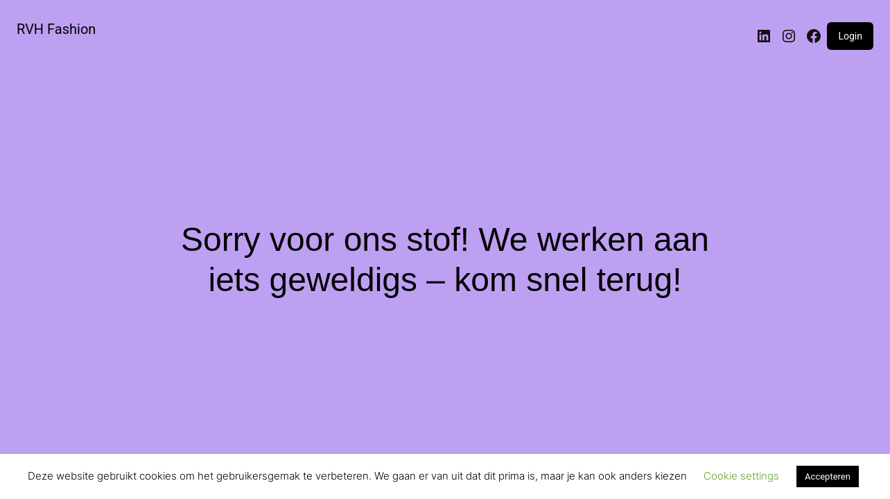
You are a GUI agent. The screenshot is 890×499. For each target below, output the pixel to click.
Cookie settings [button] (741, 475)
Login (850, 36)
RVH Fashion (56, 29)
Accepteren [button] (827, 476)
